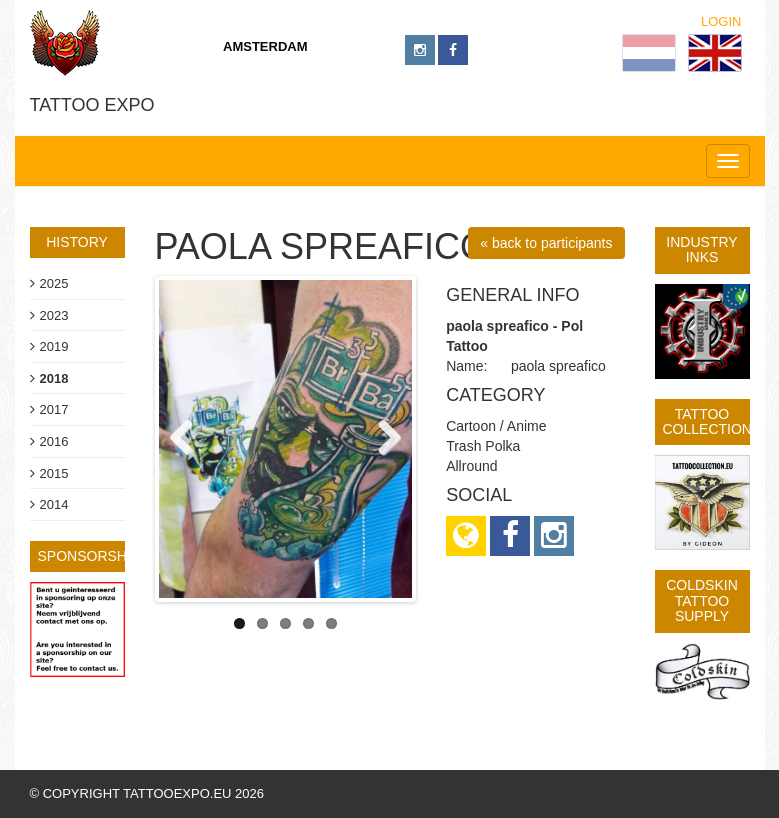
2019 (54, 346)
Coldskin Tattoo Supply (702, 600)
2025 (54, 283)
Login (721, 21)
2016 (54, 441)
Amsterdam (265, 46)
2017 (54, 409)
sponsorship (89, 556)
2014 (54, 504)
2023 (54, 315)
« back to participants (546, 243)
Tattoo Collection (707, 421)
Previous (189, 439)
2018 (54, 378)
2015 (54, 473)
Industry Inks (701, 249)
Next (382, 439)
